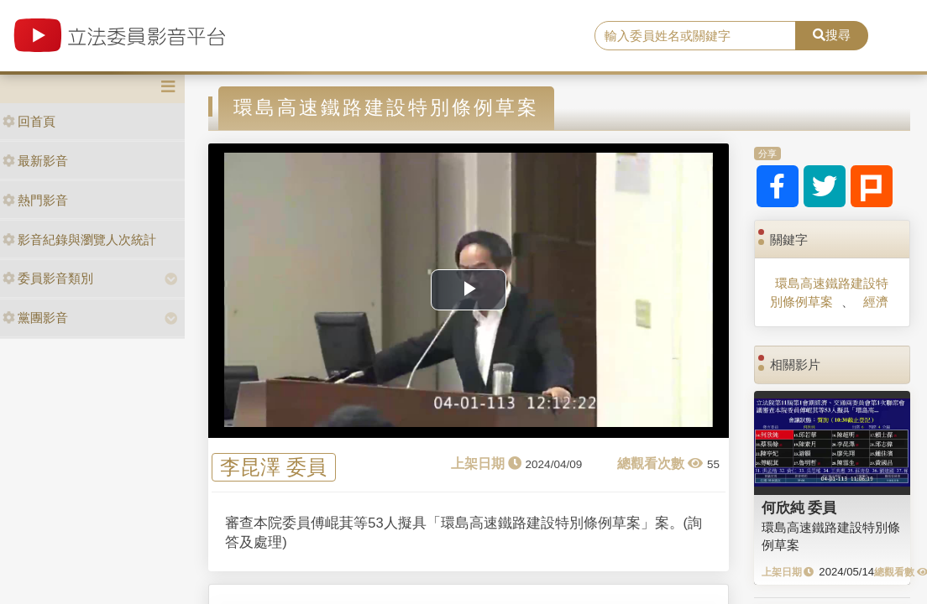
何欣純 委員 (799, 507)
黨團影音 (35, 317)
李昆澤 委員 (273, 467)
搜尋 (832, 35)
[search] (695, 36)
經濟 (875, 301)
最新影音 (35, 161)
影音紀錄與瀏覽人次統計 (79, 239)
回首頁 (29, 121)
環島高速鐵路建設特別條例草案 (829, 292)
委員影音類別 (48, 278)
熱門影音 (35, 200)
